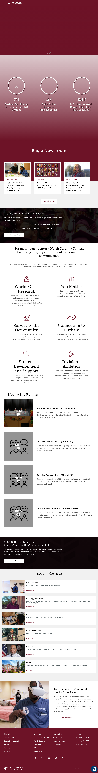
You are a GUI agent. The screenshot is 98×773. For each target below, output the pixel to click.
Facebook (35, 757)
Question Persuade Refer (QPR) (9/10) (55, 442)
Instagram (55, 757)
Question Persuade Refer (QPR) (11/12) (55, 475)
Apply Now (38, 751)
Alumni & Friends (59, 738)
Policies (7, 751)
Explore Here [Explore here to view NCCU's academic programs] (67, 717)
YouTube (48, 757)
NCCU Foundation (59, 741)
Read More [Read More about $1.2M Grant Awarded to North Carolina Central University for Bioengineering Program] (30, 671)
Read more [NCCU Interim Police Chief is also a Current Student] (30, 655)
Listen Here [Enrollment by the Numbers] (30, 639)
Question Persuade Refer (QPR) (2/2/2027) (57, 508)
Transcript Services (41, 737)
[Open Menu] (90, 3)
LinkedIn (62, 757)
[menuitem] (35, 758)
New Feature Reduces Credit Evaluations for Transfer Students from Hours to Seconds (75, 186)
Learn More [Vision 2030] (14, 561)
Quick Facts (57, 744)
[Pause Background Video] (49, 53)
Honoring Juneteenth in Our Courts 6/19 (56, 408)
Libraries (7, 734)
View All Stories (49, 201)
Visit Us (7, 744)
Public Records (39, 741)
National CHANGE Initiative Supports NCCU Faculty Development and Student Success (17, 186)
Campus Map (9, 737)
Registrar (37, 734)
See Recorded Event (14, 235)
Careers (7, 748)
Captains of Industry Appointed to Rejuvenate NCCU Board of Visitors (47, 185)
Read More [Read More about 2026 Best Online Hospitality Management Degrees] (30, 622)
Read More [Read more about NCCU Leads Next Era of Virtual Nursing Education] (30, 590)
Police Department (11, 741)
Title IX (37, 748)
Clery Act (37, 744)
